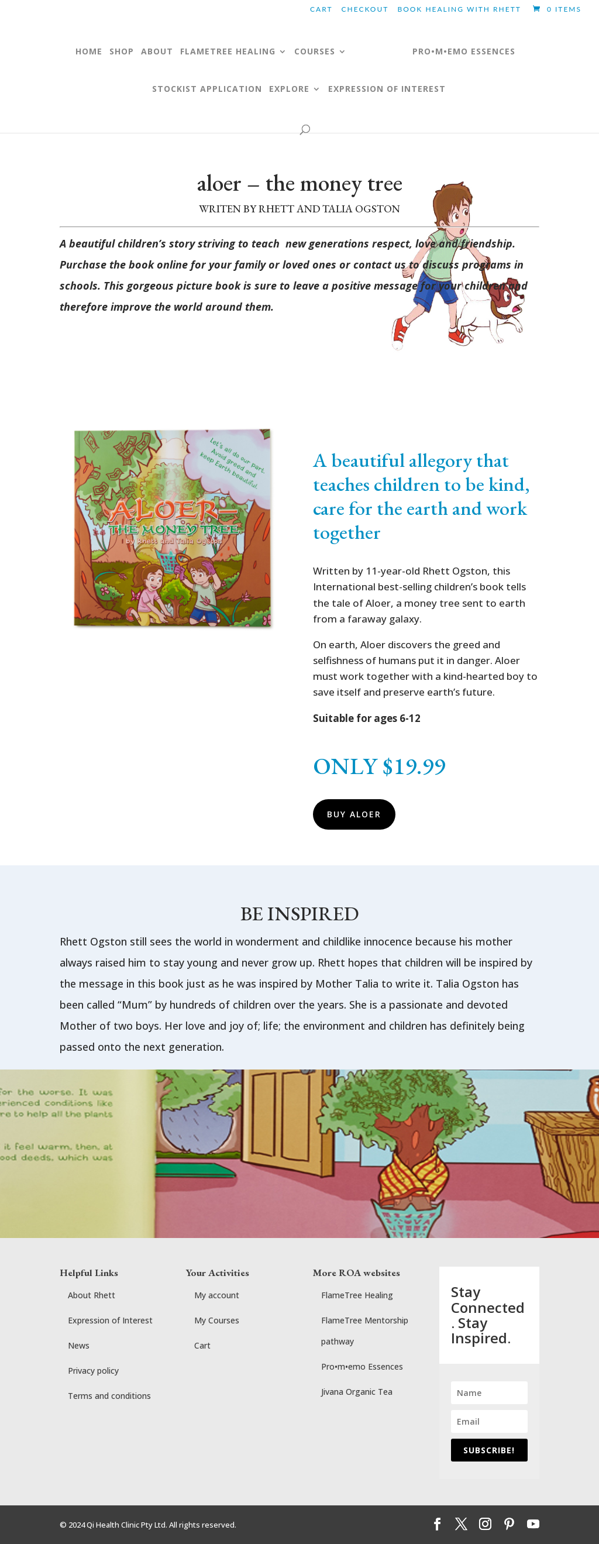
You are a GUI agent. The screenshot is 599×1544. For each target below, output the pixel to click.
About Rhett (91, 1295)
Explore (289, 89)
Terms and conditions (109, 1395)
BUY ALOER (354, 814)
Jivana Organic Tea (357, 1391)
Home (77, 52)
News (78, 1345)
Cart (321, 9)
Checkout (365, 9)
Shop (110, 52)
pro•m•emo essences (475, 52)
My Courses (216, 1320)
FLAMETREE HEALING (216, 52)
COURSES (303, 52)
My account (216, 1295)
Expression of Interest (387, 89)
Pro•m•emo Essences (362, 1366)
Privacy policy (93, 1370)
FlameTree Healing (357, 1295)
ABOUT (145, 52)
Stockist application (207, 89)
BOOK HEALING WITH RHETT (459, 9)
